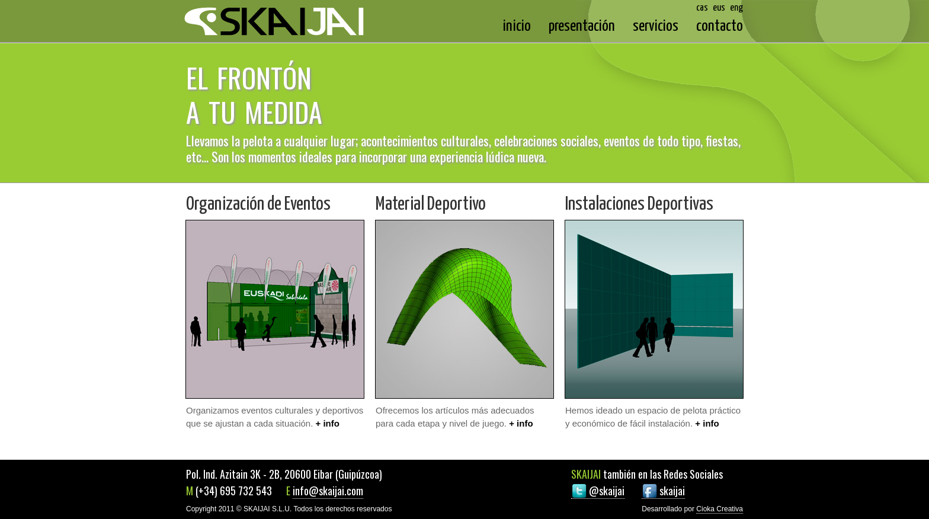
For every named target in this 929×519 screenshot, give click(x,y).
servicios (655, 26)
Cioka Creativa (719, 509)
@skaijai (606, 490)
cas (702, 8)
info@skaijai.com (328, 490)
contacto (719, 26)
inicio (517, 26)
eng (736, 8)
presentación (582, 26)
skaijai (672, 490)
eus (719, 8)
